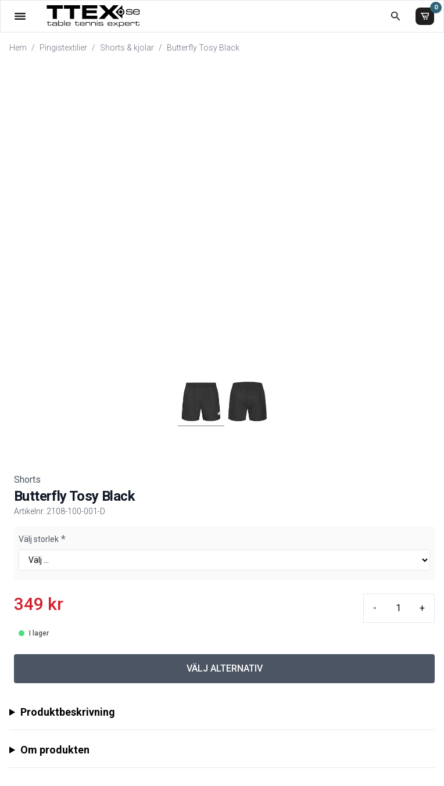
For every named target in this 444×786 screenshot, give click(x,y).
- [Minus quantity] (375, 607)
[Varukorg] (425, 16)
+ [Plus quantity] (422, 607)
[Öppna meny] (20, 16)
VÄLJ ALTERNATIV (225, 668)
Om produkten (54, 750)
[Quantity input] (398, 608)
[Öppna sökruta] (395, 16)
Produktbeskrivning (67, 712)
